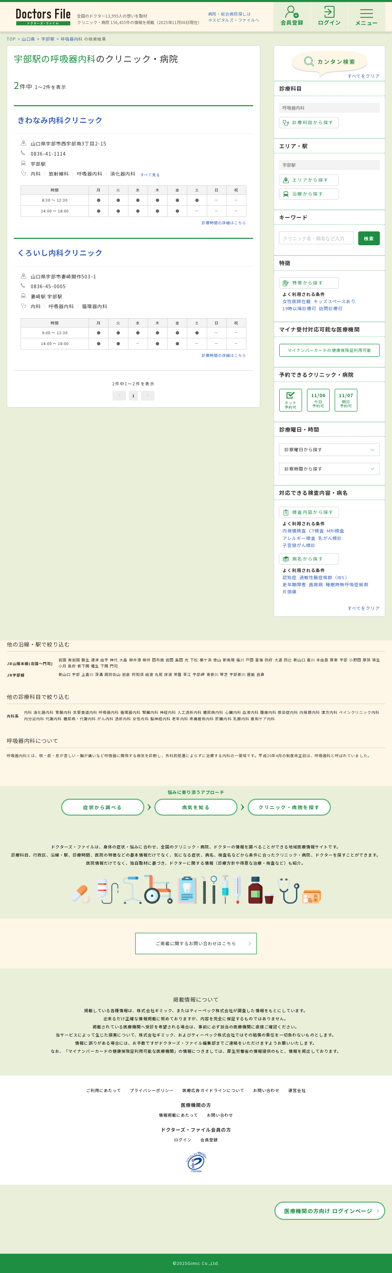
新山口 (299, 659)
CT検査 (316, 530)
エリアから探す (305, 180)
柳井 (147, 659)
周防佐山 (112, 674)
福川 (240, 659)
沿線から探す (303, 193)
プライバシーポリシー (152, 1090)
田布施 (158, 659)
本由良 (322, 659)
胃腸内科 (63, 712)
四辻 (288, 659)
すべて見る (150, 174)
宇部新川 (237, 674)
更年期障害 (294, 584)
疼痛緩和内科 (202, 718)
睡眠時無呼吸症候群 (347, 584)
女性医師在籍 (297, 301)
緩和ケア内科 (263, 718)
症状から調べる (102, 807)
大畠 (123, 659)
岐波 (149, 674)
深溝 (99, 674)
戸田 (250, 659)
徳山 (217, 659)
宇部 (344, 659)
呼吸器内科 (72, 39)
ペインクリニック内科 (359, 712)
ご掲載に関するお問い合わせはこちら (196, 943)
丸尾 (159, 674)
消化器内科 (43, 712)
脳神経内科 (160, 718)
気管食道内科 (85, 712)
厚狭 (367, 659)
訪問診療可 (331, 308)
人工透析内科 (189, 712)
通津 (95, 659)
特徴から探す (303, 282)
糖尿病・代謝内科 (80, 718)
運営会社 (297, 1090)
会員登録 (209, 1139)
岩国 (62, 659)
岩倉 (126, 674)
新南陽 (229, 659)
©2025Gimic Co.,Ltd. (196, 1263)
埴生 (376, 659)
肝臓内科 (223, 718)
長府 (72, 665)
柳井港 (135, 659)
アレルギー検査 (299, 538)
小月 (62, 665)
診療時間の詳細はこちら (224, 222)
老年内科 (180, 718)
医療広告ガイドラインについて (213, 1090)
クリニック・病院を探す (289, 807)
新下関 (83, 665)
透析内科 (123, 718)
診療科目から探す (308, 122)
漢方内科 (329, 712)
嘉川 (311, 659)
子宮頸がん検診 (299, 545)
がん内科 (105, 718)
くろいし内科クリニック (60, 252)
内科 (28, 712)
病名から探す (303, 558)
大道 (278, 659)
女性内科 (140, 718)
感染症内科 (288, 712)
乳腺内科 (241, 718)
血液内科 (251, 712)
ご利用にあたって (103, 1090)
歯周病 (316, 584)
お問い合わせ (266, 1090)
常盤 (178, 674)
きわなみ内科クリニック (60, 120)
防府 (269, 659)
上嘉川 (87, 674)
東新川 (212, 674)
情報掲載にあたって (178, 1115)
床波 (168, 674)
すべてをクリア (363, 76)
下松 (194, 659)
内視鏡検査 (294, 530)
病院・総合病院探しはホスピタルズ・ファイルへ (234, 17)
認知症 (290, 577)
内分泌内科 (34, 718)
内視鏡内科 (309, 712)
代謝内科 (54, 718)
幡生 (95, 665)
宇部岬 (199, 674)
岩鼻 (260, 674)
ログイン (183, 1139)
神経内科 (168, 712)
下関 (104, 665)
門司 (114, 665)
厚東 (334, 659)
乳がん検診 (330, 538)
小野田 (355, 659)
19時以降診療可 (299, 308)
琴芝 (224, 674)
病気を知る (196, 807)
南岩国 (74, 659)
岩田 (170, 659)
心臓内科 (233, 712)
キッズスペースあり (335, 301)
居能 (251, 674)
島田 (179, 659)
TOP (11, 39)
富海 (259, 659)
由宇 (104, 659)
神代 (114, 659)
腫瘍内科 (268, 712)
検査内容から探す (308, 512)
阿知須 (138, 674)
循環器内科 (130, 712)
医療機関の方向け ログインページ (328, 1211)
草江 (187, 674)
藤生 (85, 659)
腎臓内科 (150, 712)
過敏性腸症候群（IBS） (324, 577)
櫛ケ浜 (206, 659)
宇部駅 (47, 39)
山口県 (28, 39)
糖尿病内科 (213, 712)
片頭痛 (290, 591)
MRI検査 (335, 530)
